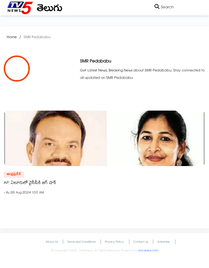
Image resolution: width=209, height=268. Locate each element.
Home (12, 37)
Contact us (140, 242)
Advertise (163, 242)
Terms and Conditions (81, 242)
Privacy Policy (114, 242)
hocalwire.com (148, 251)
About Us (52, 242)
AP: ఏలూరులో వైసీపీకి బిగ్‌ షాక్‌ (30, 183)
